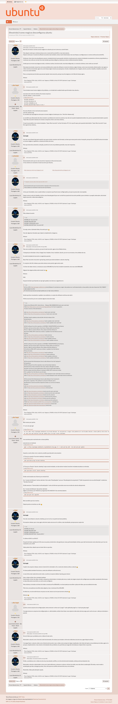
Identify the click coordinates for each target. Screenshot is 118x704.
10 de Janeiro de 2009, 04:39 (32, 157)
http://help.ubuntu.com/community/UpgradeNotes (39, 307)
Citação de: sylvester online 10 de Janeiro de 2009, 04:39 (36, 181)
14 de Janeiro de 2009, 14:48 (33, 631)
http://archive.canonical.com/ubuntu (35, 386)
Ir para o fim (11, 41)
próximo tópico (105, 36)
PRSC (16, 45)
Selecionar (30, 97)
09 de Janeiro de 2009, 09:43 (29, 45)
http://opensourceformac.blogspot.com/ (33, 170)
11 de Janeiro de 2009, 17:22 (32, 419)
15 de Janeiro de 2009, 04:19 (33, 656)
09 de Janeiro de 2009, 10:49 (32, 87)
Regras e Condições (99, 702)
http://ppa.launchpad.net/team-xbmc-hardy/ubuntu (38, 403)
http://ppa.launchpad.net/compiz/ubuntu (36, 405)
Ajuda (92, 702)
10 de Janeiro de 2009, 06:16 (32, 177)
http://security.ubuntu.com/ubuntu (34, 391)
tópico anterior (95, 36)
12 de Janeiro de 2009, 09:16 (32, 560)
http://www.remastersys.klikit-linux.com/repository (39, 401)
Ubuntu (35, 699)
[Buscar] (102, 18)
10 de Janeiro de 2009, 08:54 (32, 245)
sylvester (16, 156)
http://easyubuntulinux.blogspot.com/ (61, 170)
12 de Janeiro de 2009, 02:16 (32, 512)
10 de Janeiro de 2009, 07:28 (32, 210)
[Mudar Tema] (26, 2)
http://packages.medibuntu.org (38, 287)
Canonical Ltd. (42, 699)
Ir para (86, 688)
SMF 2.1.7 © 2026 (11, 701)
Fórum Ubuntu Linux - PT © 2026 (103, 699)
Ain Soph (16, 85)
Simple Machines (20, 701)
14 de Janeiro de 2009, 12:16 (33, 604)
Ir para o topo (12, 681)
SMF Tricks (22, 697)
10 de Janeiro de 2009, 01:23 (32, 132)
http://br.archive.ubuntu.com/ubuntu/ (35, 312)
